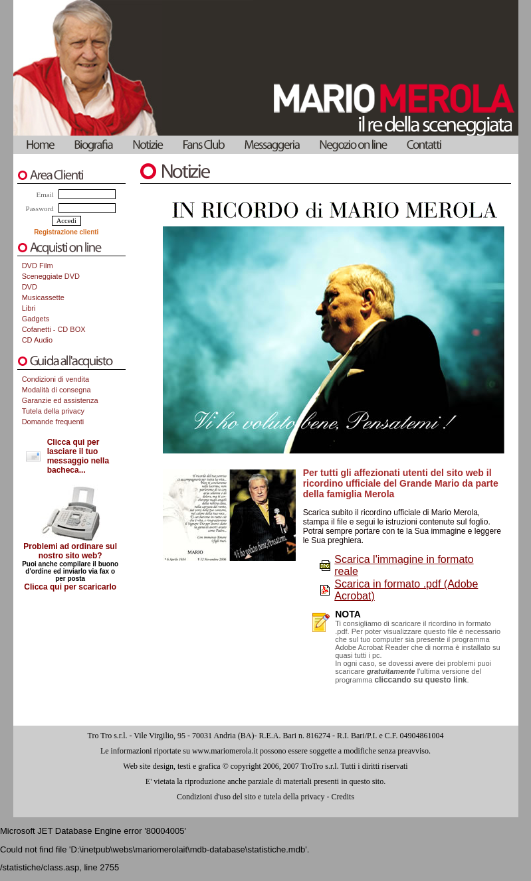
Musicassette (43, 297)
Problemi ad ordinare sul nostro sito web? (70, 551)
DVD (29, 287)
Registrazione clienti (66, 232)
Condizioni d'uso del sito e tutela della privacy (250, 796)
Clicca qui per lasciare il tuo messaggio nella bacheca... (78, 456)
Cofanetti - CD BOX (54, 329)
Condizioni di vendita (56, 379)
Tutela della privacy (53, 411)
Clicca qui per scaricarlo (70, 587)
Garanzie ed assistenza (60, 400)
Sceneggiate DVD (51, 276)
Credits (342, 796)
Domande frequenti (53, 422)
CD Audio (37, 340)
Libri (29, 308)
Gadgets (36, 319)
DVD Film (37, 266)
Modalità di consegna (56, 390)
